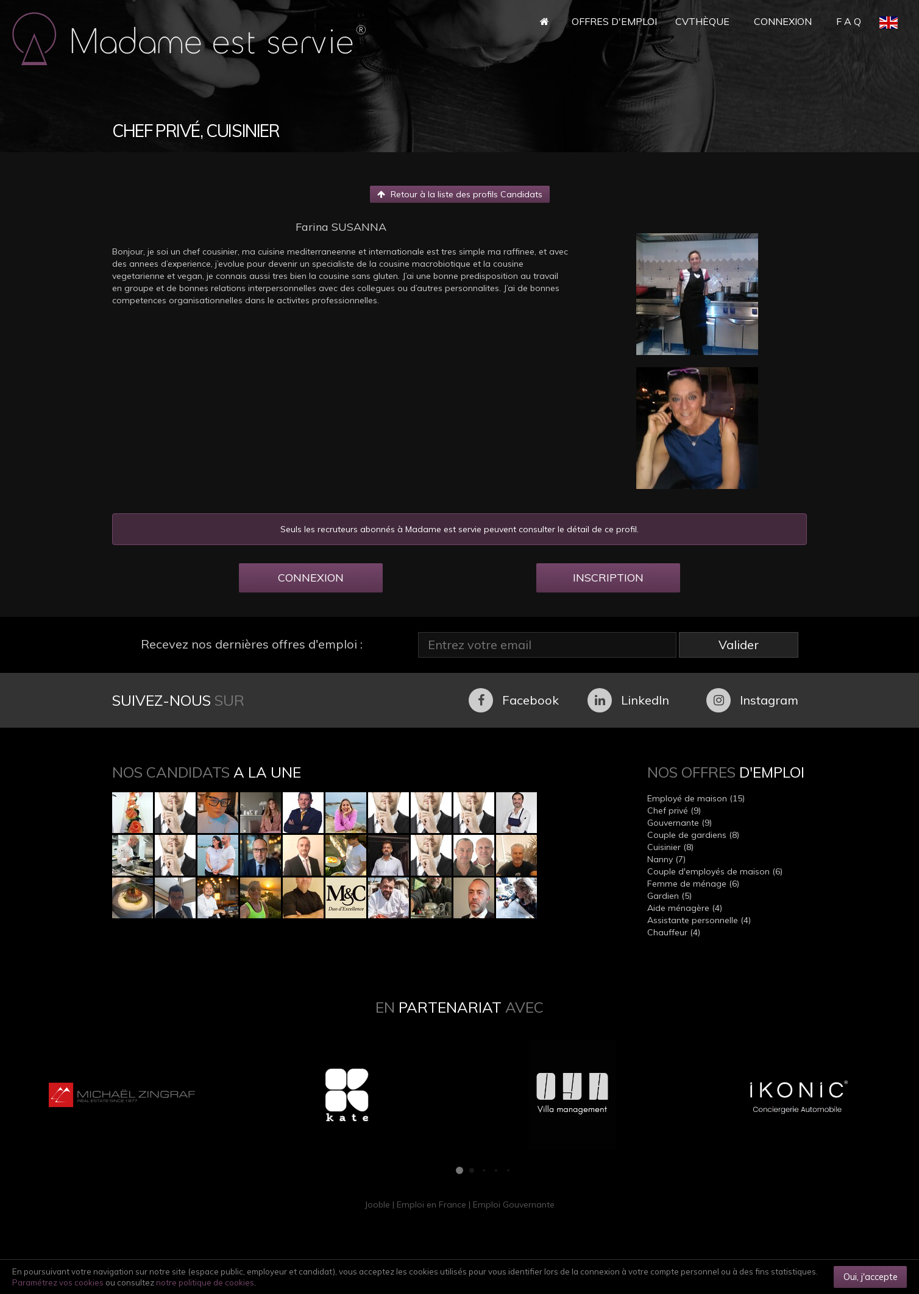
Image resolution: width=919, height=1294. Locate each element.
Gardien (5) (669, 895)
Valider (739, 644)
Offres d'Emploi (614, 21)
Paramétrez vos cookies (58, 1282)
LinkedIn (628, 700)
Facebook (514, 700)
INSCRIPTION (608, 578)
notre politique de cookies (205, 1282)
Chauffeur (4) (673, 932)
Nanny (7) (666, 859)
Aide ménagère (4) (684, 907)
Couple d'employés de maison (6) (714, 871)
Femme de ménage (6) (693, 883)
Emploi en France (431, 1204)
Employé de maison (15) (696, 798)
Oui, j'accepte (870, 1276)
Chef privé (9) (674, 810)
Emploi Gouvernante (514, 1204)
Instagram (752, 700)
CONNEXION (311, 578)
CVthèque (702, 21)
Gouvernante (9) (679, 822)
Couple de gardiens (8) (693, 834)
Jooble (377, 1204)
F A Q (848, 21)
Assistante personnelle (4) (699, 920)
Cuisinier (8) (670, 847)
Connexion (783, 21)
